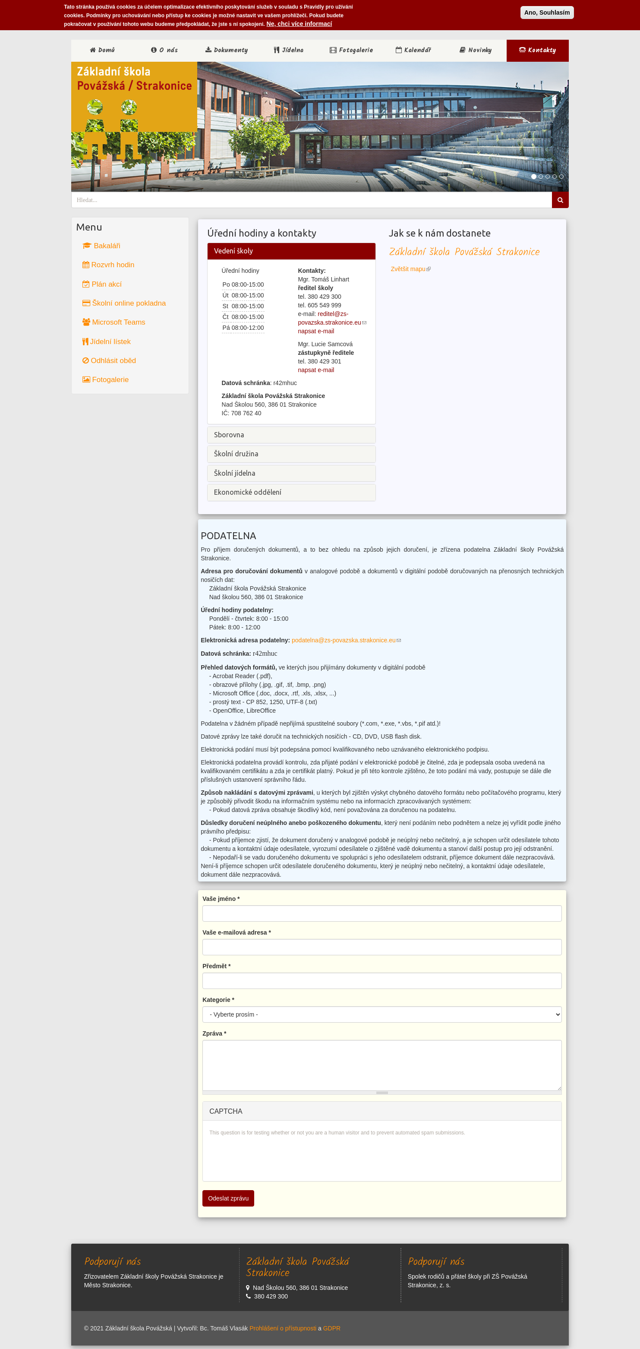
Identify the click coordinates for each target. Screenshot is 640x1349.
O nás (164, 50)
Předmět (216, 966)
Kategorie (218, 999)
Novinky (476, 50)
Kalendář (413, 50)
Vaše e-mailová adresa (236, 932)
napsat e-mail (316, 331)
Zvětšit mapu (411, 268)
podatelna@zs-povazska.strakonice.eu (346, 640)
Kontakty (537, 50)
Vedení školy (233, 251)
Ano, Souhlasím (547, 12)
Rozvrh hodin (108, 265)
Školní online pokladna (124, 303)
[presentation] (274, 1158)
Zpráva (214, 1033)
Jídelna (288, 50)
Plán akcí (102, 284)
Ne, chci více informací (299, 23)
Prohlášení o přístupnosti (282, 1328)
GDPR (331, 1328)
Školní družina (236, 454)
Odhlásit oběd (109, 361)
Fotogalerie (351, 50)
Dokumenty (226, 50)
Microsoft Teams (113, 322)
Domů (102, 50)
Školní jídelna (234, 473)
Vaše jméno (221, 898)
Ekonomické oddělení (247, 492)
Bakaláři (101, 246)
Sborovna (229, 435)
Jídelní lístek (106, 342)
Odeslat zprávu (228, 1198)
